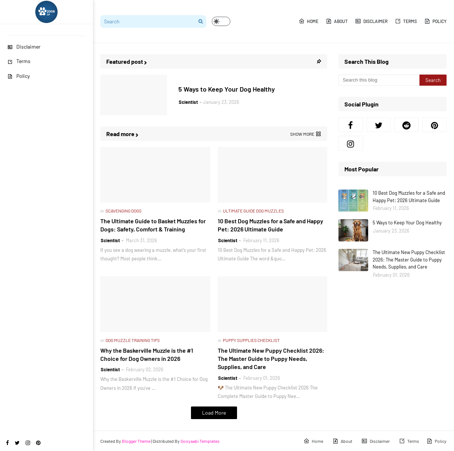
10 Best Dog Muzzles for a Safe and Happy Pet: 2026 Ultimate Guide (270, 225)
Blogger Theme (136, 441)
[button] (221, 21)
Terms (18, 61)
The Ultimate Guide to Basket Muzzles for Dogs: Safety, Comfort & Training (153, 225)
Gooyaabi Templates (200, 441)
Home (308, 21)
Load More (214, 412)
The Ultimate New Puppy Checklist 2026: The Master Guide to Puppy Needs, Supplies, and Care (271, 359)
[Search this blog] (378, 80)
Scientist (188, 102)
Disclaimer (23, 46)
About (337, 21)
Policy (18, 76)
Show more (302, 133)
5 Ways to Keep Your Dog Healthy (226, 89)
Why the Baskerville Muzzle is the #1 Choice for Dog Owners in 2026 (146, 354)
